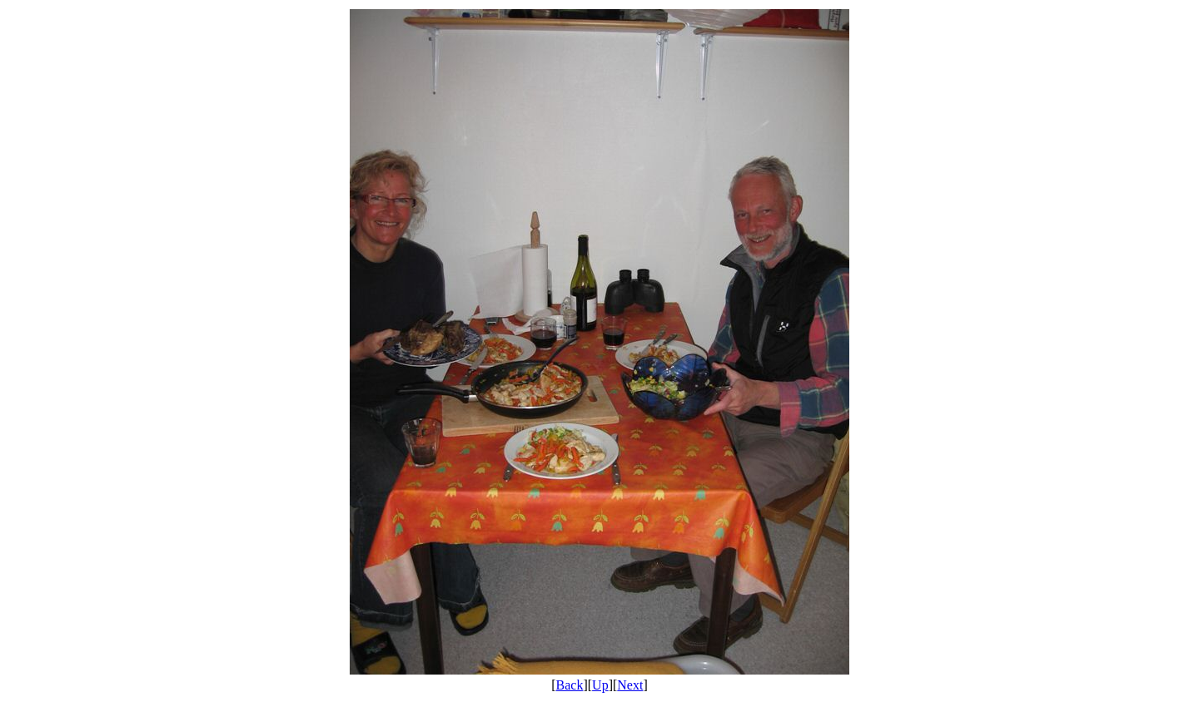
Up (600, 685)
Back (570, 685)
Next (630, 685)
